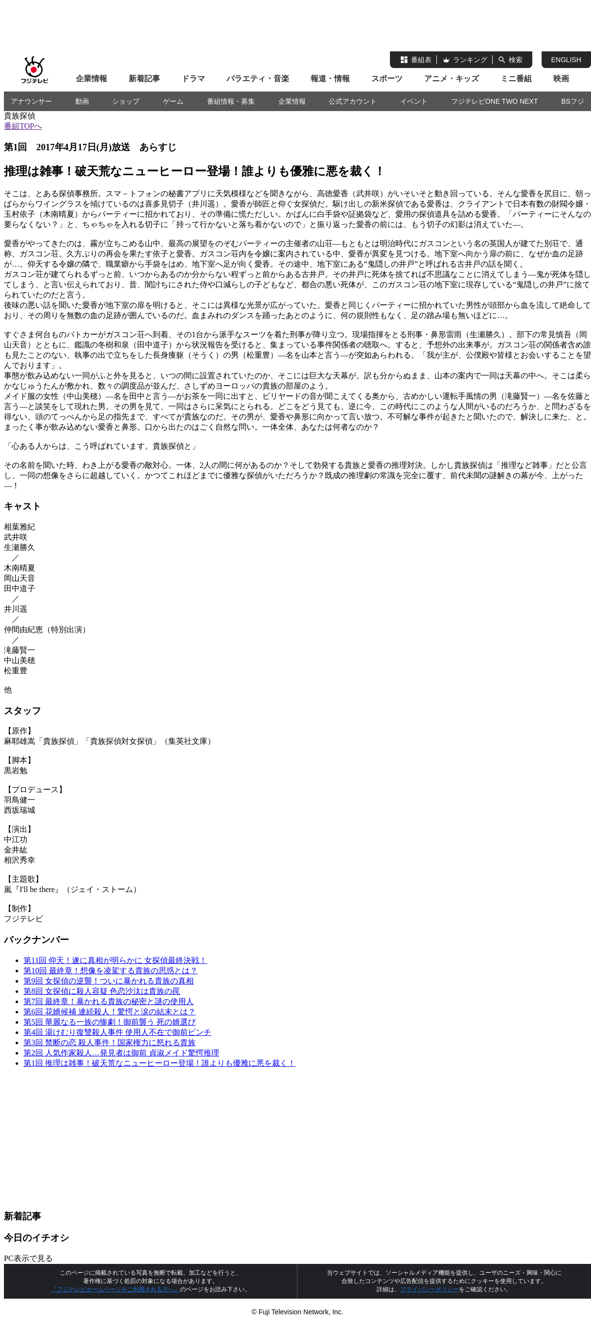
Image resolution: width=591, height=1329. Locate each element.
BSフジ (572, 101)
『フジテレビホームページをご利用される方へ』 (115, 1289)
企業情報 (91, 78)
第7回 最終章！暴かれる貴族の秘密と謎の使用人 (108, 1001)
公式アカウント (353, 101)
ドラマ (193, 78)
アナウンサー (31, 101)
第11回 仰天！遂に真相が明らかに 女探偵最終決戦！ (115, 960)
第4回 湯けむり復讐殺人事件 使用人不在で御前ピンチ (117, 1032)
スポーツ (387, 78)
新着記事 (144, 78)
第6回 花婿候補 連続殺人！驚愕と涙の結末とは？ (109, 1012)
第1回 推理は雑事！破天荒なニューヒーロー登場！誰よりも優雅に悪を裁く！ (159, 1063)
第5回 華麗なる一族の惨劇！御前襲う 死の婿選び (109, 1022)
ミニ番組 (516, 78)
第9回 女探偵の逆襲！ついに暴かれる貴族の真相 (108, 981)
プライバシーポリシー (429, 1289)
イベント (414, 101)
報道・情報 (330, 78)
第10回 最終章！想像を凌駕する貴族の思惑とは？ (110, 970)
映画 (561, 78)
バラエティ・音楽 (258, 78)
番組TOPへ (23, 126)
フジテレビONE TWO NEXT (494, 101)
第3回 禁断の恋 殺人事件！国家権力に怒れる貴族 (109, 1042)
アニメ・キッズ (451, 78)
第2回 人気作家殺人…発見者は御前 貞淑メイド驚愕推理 (121, 1053)
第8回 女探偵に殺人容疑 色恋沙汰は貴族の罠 (101, 991)
